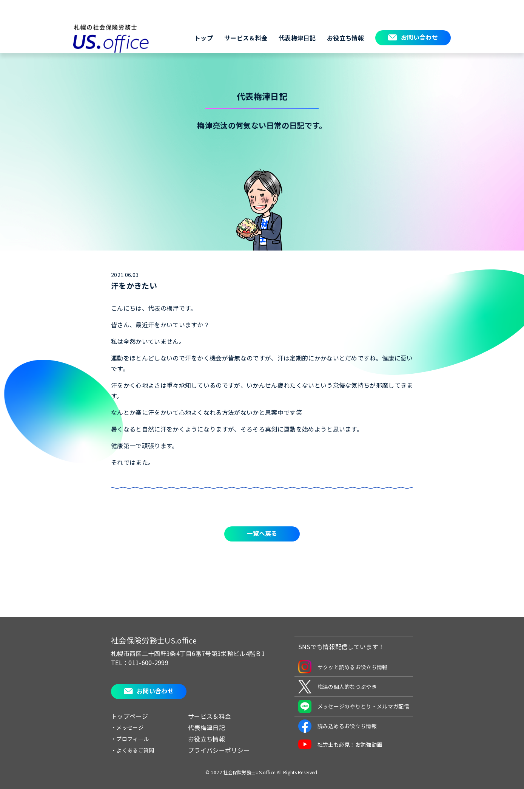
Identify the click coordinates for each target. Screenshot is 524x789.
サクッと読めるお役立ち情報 (343, 666)
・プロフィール (130, 739)
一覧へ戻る (262, 533)
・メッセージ (127, 727)
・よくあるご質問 (132, 750)
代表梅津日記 (297, 37)
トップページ (129, 716)
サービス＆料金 (245, 37)
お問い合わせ (419, 37)
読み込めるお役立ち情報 (337, 726)
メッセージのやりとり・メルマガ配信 (353, 706)
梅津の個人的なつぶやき (337, 686)
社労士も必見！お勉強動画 (340, 744)
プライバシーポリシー (219, 750)
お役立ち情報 (345, 37)
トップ (203, 37)
